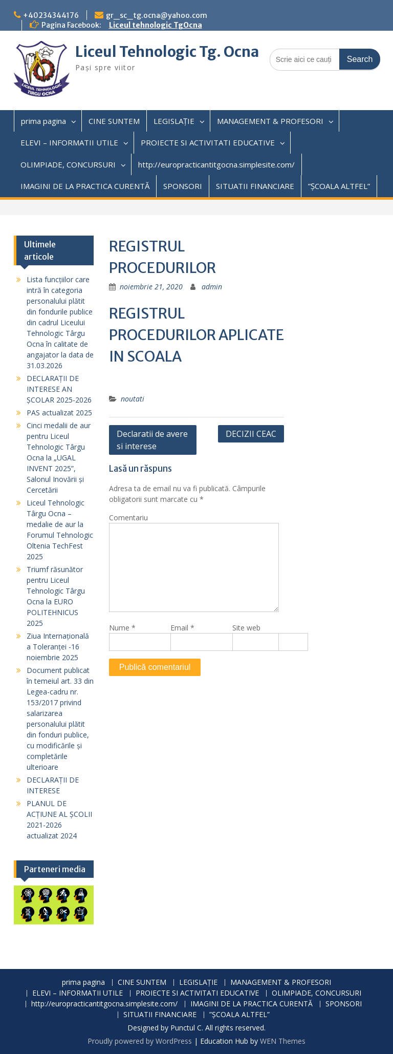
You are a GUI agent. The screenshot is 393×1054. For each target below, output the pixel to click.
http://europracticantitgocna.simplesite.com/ (216, 164)
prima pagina (43, 121)
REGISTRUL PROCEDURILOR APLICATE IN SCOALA (196, 335)
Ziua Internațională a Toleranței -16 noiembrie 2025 (58, 646)
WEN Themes (282, 1041)
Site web (246, 628)
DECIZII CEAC (251, 433)
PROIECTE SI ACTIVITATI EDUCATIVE (208, 142)
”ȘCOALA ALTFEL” (339, 186)
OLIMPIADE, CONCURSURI (68, 164)
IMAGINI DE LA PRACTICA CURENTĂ (84, 186)
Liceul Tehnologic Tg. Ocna (167, 52)
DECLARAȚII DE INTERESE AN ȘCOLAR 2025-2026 (59, 389)
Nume (122, 628)
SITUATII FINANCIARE (255, 186)
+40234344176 (51, 15)
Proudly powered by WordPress (140, 1041)
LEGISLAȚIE (174, 121)
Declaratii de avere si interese (152, 440)
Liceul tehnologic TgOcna (155, 25)
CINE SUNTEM (114, 121)
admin (212, 286)
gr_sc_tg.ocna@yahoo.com (156, 15)
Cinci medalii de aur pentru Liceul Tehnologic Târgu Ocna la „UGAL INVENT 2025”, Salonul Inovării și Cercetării (59, 457)
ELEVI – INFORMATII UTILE (69, 142)
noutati (132, 399)
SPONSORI (182, 186)
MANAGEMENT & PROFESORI (270, 121)
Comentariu (128, 517)
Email (182, 628)
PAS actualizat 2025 (59, 412)
